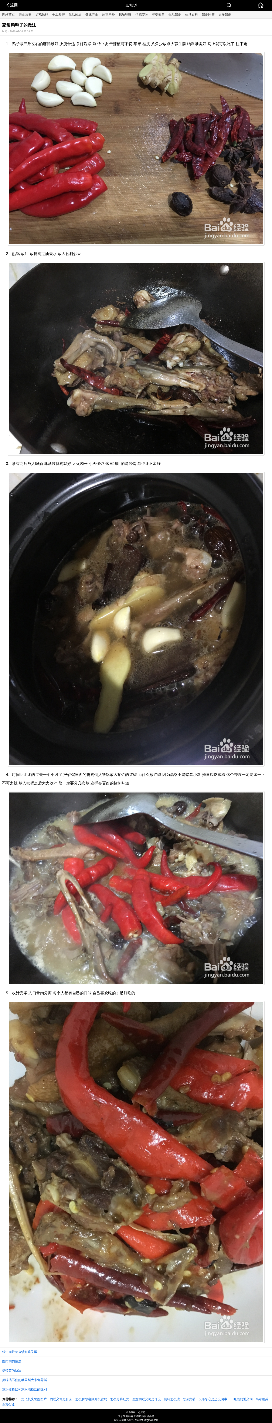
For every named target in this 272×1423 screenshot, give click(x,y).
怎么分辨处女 (119, 1399)
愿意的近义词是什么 (146, 1399)
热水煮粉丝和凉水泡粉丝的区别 (24, 1389)
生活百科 (191, 14)
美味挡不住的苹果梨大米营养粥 (24, 1380)
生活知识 (175, 14)
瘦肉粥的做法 (11, 1361)
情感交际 (141, 14)
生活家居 (75, 14)
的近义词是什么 (61, 1399)
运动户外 (108, 14)
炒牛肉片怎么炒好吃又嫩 (19, 1352)
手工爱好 (58, 14)
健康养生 (91, 14)
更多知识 (224, 14)
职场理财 (125, 14)
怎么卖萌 (189, 1399)
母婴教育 (158, 14)
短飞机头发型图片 (34, 1399)
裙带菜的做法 (11, 1370)
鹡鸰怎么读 (172, 1399)
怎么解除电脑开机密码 (91, 1399)
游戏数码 (41, 14)
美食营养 (25, 14)
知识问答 (208, 14)
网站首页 (8, 14)
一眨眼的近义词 (241, 1399)
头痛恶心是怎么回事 (212, 1399)
